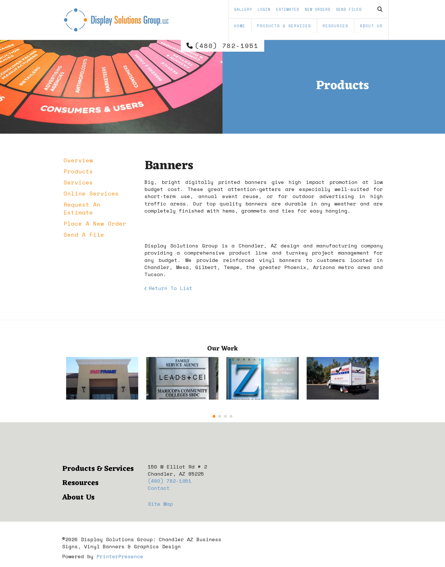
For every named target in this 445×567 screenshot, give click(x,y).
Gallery (243, 9)
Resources (335, 26)
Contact (159, 488)
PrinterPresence (119, 556)
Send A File (84, 234)
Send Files (349, 9)
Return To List (170, 288)
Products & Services (284, 26)
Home (239, 26)
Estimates (287, 9)
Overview (78, 160)
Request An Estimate (82, 208)
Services (78, 182)
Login (264, 9)
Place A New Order (95, 223)
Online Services (91, 193)
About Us (371, 26)
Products (78, 171)
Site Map (160, 503)
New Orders (317, 9)
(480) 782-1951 (227, 46)
